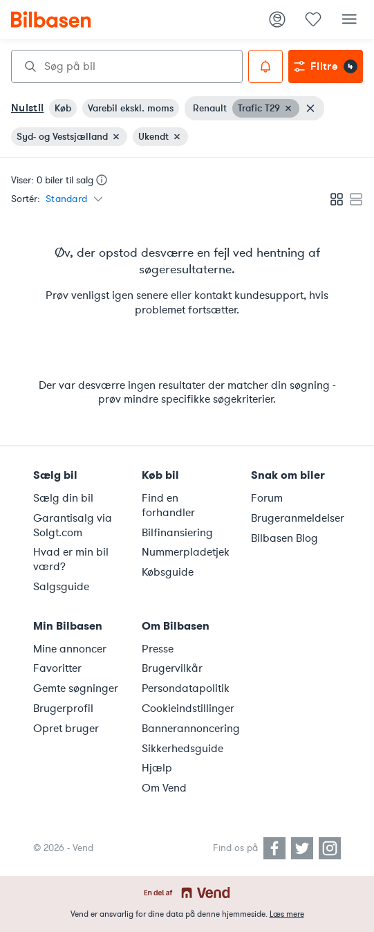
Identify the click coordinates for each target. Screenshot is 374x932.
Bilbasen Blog (284, 538)
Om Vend (164, 788)
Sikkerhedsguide (182, 748)
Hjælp (157, 768)
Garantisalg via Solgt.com (72, 525)
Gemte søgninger (75, 688)
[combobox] (127, 66)
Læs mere (287, 914)
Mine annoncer (69, 649)
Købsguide (168, 572)
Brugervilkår (172, 668)
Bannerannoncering (188, 728)
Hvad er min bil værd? (71, 559)
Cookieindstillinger (188, 708)
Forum (267, 498)
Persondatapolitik (186, 688)
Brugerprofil (63, 708)
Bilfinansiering (177, 532)
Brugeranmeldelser (297, 518)
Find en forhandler (168, 505)
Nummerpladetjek (186, 552)
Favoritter (57, 668)
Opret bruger (66, 728)
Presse (158, 649)
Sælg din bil (63, 498)
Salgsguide (61, 586)
